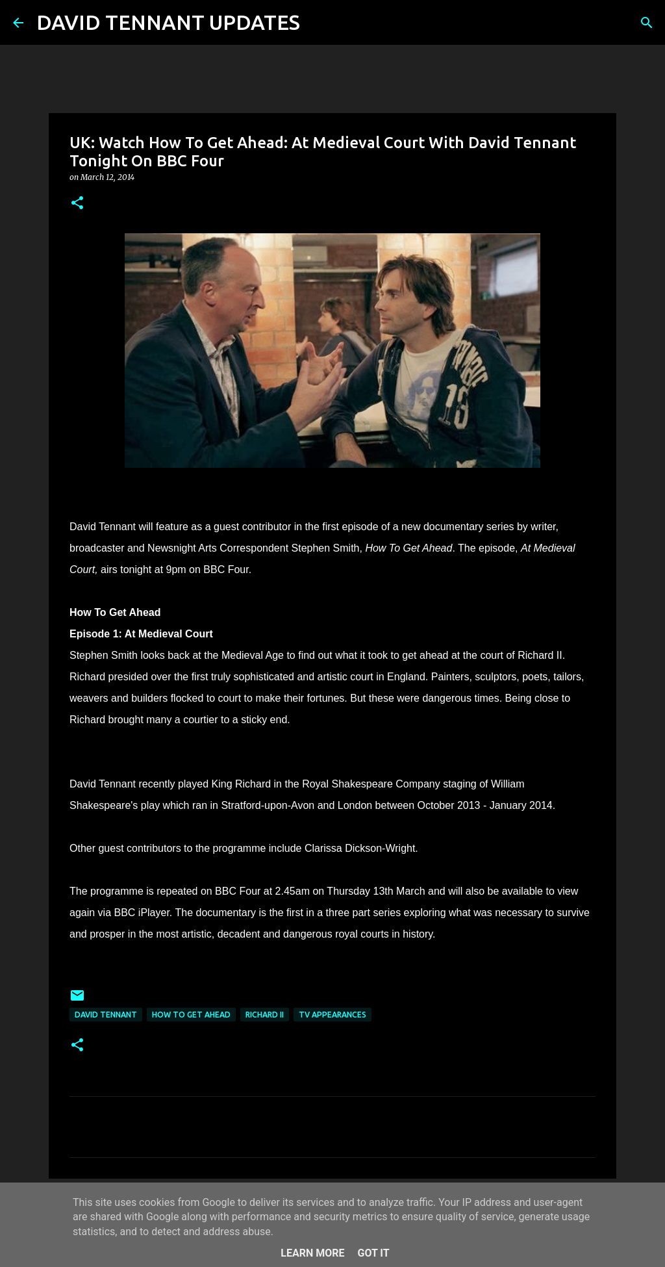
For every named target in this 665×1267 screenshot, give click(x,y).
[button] (77, 203)
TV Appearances (332, 1014)
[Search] (318, 22)
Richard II (264, 1014)
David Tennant (106, 1014)
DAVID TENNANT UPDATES (168, 22)
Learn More (312, 1253)
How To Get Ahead (191, 1014)
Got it (373, 1253)
